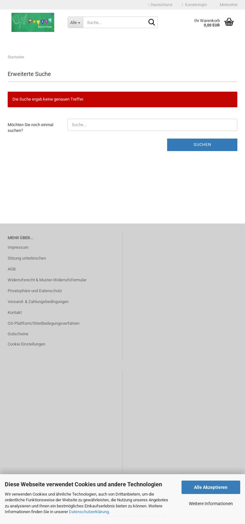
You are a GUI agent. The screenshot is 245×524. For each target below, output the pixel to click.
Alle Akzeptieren (210, 487)
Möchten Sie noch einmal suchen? (30, 127)
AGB (12, 269)
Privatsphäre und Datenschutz (35, 290)
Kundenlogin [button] (194, 5)
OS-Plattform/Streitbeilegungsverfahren (43, 323)
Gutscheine (18, 333)
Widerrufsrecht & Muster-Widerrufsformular (47, 279)
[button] (160, 5)
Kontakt (15, 312)
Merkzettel (227, 5)
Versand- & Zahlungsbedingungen (38, 301)
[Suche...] (75, 22)
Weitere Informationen (211, 503)
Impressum (18, 247)
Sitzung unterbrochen (27, 258)
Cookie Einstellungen (26, 344)
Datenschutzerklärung (89, 511)
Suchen (202, 144)
